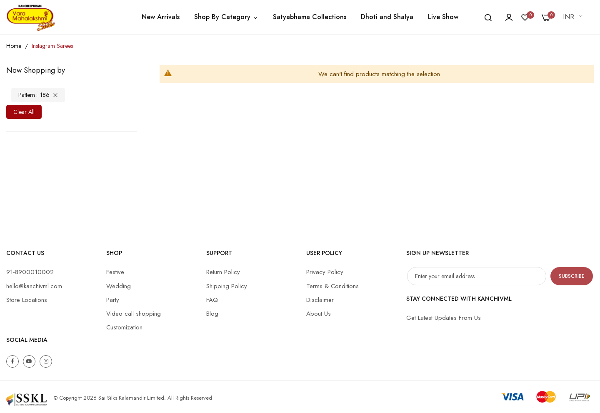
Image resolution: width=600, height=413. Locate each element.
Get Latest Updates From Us (443, 317)
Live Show (443, 17)
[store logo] (30, 17)
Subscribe (572, 276)
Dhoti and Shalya (387, 17)
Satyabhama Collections (309, 17)
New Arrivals (161, 17)
